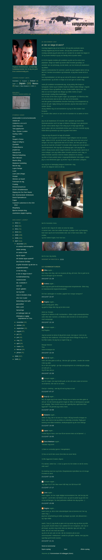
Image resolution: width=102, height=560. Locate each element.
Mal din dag (16, 166)
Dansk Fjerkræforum (19, 197)
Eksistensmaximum (19, 187)
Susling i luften (17, 134)
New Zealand (25, 86)
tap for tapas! (20, 255)
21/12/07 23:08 (48, 503)
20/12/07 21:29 (48, 278)
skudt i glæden (21, 289)
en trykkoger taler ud (23, 313)
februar (19, 349)
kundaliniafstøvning (22, 277)
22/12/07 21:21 (48, 541)
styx (13, 136)
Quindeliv (15, 144)
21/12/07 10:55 (48, 436)
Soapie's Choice (17, 139)
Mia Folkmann (17, 158)
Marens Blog (16, 160)
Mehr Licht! (20, 307)
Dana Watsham (49, 441)
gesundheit (20, 304)
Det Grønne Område (23, 261)
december (20, 244)
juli (18, 334)
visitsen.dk (16, 121)
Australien (15, 81)
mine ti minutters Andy (23, 295)
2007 (17, 241)
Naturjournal (16, 152)
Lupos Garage (17, 168)
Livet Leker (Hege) (18, 174)
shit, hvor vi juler (21, 298)
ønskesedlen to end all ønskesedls (24, 118)
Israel (13, 83)
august (19, 331)
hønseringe (20, 310)
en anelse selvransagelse (24, 246)
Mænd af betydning (18, 155)
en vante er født (21, 252)
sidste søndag (21, 249)
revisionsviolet (21, 280)
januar (19, 352)
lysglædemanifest (22, 268)
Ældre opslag (85, 549)
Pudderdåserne (17, 147)
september (20, 328)
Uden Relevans (17, 126)
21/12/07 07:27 (48, 391)
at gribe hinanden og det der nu (26, 264)
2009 (17, 235)
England (24, 81)
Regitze (46, 302)
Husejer (15, 176)
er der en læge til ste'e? (24, 274)
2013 (17, 223)
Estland (32, 81)
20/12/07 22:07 (48, 297)
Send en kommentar (48, 546)
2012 (17, 226)
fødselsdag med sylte (23, 301)
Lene (45, 492)
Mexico (35, 83)
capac (46, 430)
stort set (19, 286)
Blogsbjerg (16, 208)
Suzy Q (46, 358)
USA (32, 86)
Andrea (46, 283)
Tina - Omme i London (20, 131)
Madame (47, 415)
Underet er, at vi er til (19, 123)
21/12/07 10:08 (48, 410)
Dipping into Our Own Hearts (22, 192)
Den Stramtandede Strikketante (23, 195)
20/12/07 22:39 (48, 373)
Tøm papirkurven (18, 128)
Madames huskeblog (19, 163)
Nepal (16, 86)
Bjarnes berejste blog (19, 210)
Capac (14, 200)
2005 (17, 359)
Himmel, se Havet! (18, 179)
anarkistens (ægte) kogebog (21, 213)
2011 (17, 229)
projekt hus (16, 150)
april (18, 343)
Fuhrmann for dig (18, 182)
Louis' (14, 171)
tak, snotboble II (21, 283)
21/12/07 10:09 (48, 425)
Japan (22, 83)
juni (18, 337)
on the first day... (21, 271)
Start (65, 549)
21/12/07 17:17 (48, 487)
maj (18, 340)
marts (19, 346)
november (20, 322)
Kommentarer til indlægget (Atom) (61, 553)
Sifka (45, 270)
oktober (19, 325)
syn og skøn (20, 292)
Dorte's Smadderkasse (20, 189)
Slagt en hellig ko (18, 142)
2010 (17, 232)
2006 (17, 356)
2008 (17, 238)
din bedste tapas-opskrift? (25, 258)
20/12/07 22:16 (48, 322)
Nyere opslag (46, 549)
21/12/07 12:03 (48, 476)
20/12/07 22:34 (48, 353)
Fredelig (15, 184)
